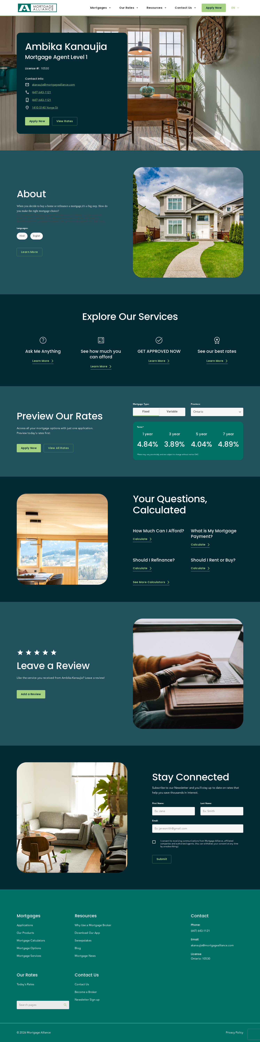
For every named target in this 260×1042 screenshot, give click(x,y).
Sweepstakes (83, 940)
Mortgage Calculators (31, 940)
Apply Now (214, 8)
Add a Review (31, 694)
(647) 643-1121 (41, 92)
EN (235, 8)
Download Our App (87, 933)
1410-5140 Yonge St (45, 108)
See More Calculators (151, 582)
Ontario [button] (198, 412)
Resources (156, 8)
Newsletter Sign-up (87, 1000)
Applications (25, 925)
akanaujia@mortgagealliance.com (53, 85)
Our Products (25, 933)
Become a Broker (86, 992)
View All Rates (58, 448)
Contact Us (185, 8)
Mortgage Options (29, 948)
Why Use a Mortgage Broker (93, 925)
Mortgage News (85, 956)
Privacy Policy (234, 1033)
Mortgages (100, 8)
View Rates (64, 121)
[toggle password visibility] (65, 1004)
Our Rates (128, 8)
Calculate (142, 539)
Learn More (29, 252)
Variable (172, 411)
